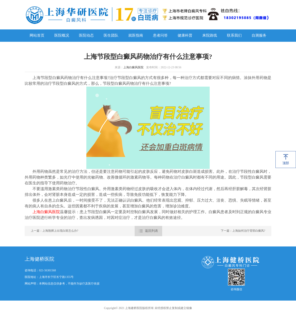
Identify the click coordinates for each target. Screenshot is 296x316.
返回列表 (148, 231)
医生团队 (111, 36)
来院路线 (209, 36)
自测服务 (259, 36)
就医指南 (135, 36)
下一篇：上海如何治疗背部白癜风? (243, 230)
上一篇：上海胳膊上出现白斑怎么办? (54, 230)
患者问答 (160, 36)
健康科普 (185, 36)
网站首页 (37, 36)
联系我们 (234, 36)
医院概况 (61, 36)
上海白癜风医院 (133, 67)
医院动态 (86, 36)
